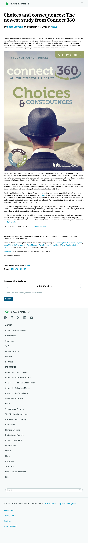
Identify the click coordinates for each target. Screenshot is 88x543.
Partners (9, 367)
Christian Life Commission (17, 399)
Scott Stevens (15, 26)
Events (8, 456)
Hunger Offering (12, 435)
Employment (11, 451)
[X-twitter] (18, 322)
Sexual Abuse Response (15, 477)
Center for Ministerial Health (18, 383)
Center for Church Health (16, 378)
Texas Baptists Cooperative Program (60, 509)
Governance (10, 341)
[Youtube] (31, 322)
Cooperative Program (15, 414)
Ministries (10, 372)
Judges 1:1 (46, 199)
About (8, 331)
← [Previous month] (6, 291)
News (54, 26)
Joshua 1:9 (25, 227)
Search (8, 304)
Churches (9, 346)
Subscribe (7, 257)
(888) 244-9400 (10, 532)
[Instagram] (12, 322)
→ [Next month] (82, 291)
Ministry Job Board (13, 446)
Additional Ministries (14, 404)
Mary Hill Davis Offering (16, 425)
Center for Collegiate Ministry (18, 393)
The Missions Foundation (16, 420)
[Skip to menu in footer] (81, 3)
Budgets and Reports (14, 441)
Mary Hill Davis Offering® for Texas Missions (29, 250)
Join (7, 483)
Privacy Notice (10, 521)
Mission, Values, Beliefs (15, 336)
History (8, 362)
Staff (7, 351)
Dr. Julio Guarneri (12, 357)
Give (7, 409)
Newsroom (9, 516)
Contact (7, 527)
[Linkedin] (25, 322)
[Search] (80, 496)
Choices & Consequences (38, 231)
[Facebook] (6, 322)
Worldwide (10, 430)
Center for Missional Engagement (20, 388)
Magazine (9, 467)
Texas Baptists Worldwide (57, 250)
